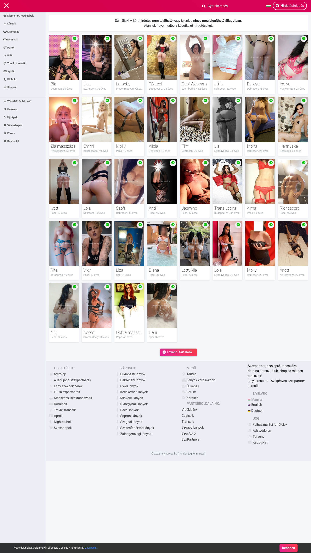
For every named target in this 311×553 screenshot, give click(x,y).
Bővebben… (91, 547)
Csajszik (188, 416)
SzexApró (189, 433)
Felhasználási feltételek (267, 425)
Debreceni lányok (130, 380)
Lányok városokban (198, 380)
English (255, 405)
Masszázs (11, 31)
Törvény (256, 437)
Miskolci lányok (129, 398)
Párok (8, 47)
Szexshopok (60, 428)
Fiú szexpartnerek (64, 392)
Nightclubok (60, 422)
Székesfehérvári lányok (134, 428)
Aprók (8, 71)
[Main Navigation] (6, 6)
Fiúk (7, 55)
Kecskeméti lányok (131, 392)
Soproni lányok (128, 416)
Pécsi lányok (127, 410)
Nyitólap (57, 374)
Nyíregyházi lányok (131, 404)
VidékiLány (190, 410)
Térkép (189, 374)
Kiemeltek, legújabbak (18, 15)
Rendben (288, 548)
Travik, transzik (14, 63)
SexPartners (191, 439)
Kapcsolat (11, 141)
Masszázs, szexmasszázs (70, 398)
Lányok (9, 23)
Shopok (9, 87)
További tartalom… (178, 352)
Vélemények (12, 125)
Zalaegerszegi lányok (133, 434)
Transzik (188, 422)
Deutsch (255, 411)
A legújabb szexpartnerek (70, 380)
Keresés (10, 109)
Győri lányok (126, 386)
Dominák (10, 39)
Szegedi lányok (128, 422)
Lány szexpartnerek (66, 386)
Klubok (9, 79)
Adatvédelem (260, 431)
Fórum (9, 133)
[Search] (226, 6)
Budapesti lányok (130, 374)
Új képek (10, 117)
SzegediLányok (193, 427)
